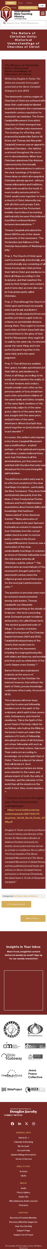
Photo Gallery (23, 1192)
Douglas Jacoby (26, 1246)
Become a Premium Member (23, 1218)
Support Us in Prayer (23, 1235)
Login (42, 6)
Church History (30, 896)
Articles (18, 896)
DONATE (10, 3)
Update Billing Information (23, 1155)
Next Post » (33, 918)
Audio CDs (23, 1197)
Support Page (23, 1230)
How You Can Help (23, 1226)
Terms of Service (23, 1159)
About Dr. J (23, 1138)
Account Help (23, 1150)
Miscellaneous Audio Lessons (23, 1201)
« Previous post (16, 904)
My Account (23, 1146)
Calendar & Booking (23, 1142)
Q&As (23, 1176)
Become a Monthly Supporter (23, 1222)
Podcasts (23, 1205)
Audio (23, 1188)
